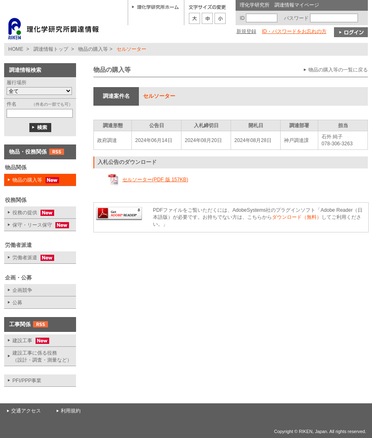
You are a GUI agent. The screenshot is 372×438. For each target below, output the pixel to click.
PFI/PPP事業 (26, 381)
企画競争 (22, 290)
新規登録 (246, 31)
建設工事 (26, 341)
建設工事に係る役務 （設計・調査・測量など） (42, 356)
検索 (40, 127)
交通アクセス (26, 411)
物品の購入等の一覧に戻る (338, 70)
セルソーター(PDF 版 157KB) (155, 179)
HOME (15, 49)
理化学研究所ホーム (155, 6)
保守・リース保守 (36, 225)
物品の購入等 (93, 49)
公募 (17, 302)
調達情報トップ (50, 49)
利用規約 (71, 411)
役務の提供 (29, 213)
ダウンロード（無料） (297, 217)
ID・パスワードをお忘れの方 (294, 31)
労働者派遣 (29, 258)
